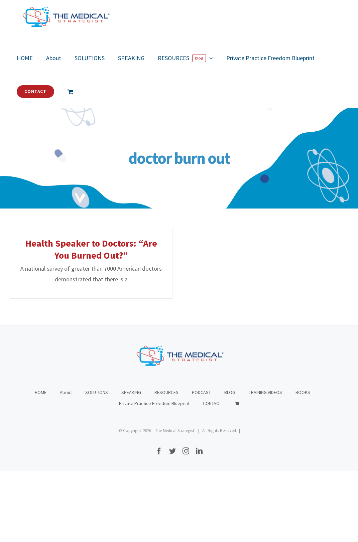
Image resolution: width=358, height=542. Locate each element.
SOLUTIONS (96, 463)
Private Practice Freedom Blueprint (154, 474)
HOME (40, 463)
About (66, 463)
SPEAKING (131, 463)
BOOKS (302, 463)
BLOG (229, 463)
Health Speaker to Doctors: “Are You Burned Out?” (91, 249)
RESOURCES (166, 463)
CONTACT (212, 474)
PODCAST (201, 463)
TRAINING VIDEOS (265, 463)
